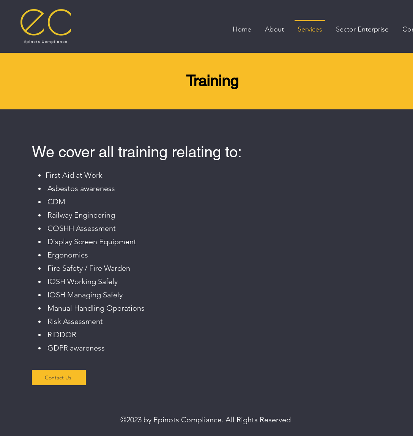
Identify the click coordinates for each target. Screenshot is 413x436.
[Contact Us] (59, 377)
